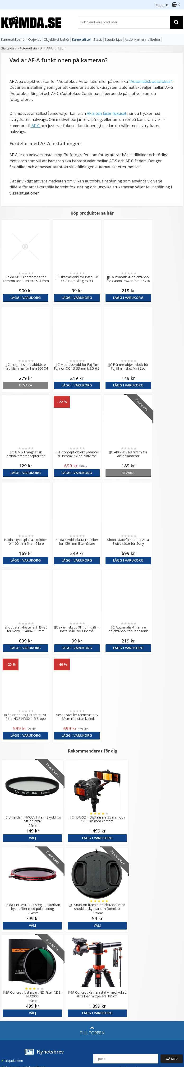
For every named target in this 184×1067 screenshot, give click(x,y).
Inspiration (54, 981)
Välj (30, 750)
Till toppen (92, 855)
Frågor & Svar (11, 968)
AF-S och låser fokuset (106, 113)
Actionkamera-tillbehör (142, 39)
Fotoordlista (28, 48)
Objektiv (34, 39)
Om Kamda (55, 929)
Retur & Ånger (11, 982)
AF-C (36, 125)
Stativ (97, 39)
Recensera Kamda (60, 943)
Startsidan (8, 48)
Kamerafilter (81, 39)
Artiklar (52, 968)
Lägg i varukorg (22, 297)
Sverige (149, 932)
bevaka (160, 297)
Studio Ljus (113, 39)
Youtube (99, 988)
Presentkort (9, 995)
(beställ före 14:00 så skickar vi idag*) (114, 949)
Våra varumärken (59, 936)
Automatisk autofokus (150, 81)
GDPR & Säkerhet (59, 949)
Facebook (100, 981)
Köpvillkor (8, 975)
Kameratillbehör (13, 39)
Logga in (161, 4)
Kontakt (6, 989)
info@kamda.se (12, 927)
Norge (148, 944)
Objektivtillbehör (56, 39)
